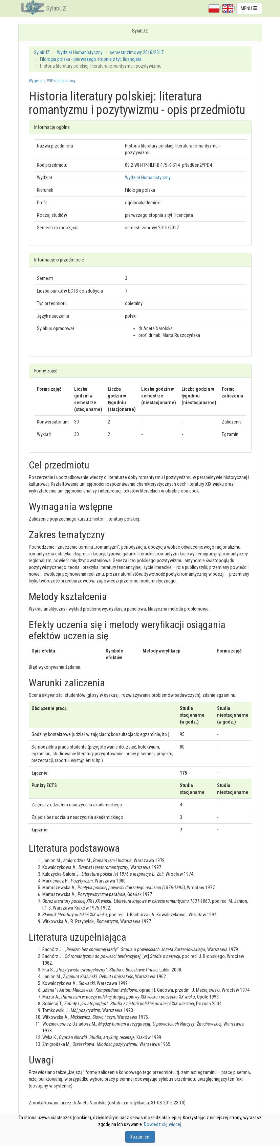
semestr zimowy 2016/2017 (137, 52)
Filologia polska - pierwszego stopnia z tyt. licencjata (91, 59)
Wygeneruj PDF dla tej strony (52, 80)
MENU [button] (249, 8)
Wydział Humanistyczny (80, 52)
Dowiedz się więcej (162, 1124)
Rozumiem (140, 1137)
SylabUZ (56, 8)
